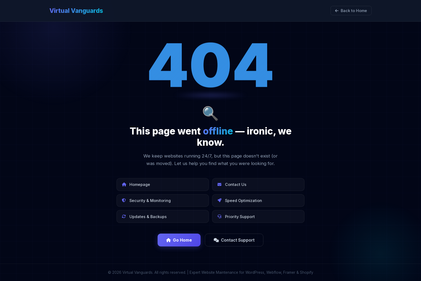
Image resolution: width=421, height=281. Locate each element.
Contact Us (231, 184)
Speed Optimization (239, 200)
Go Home (179, 240)
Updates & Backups (144, 216)
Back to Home (351, 10)
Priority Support (236, 216)
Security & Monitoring (146, 200)
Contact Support (234, 240)
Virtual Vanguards (76, 10)
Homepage (136, 184)
